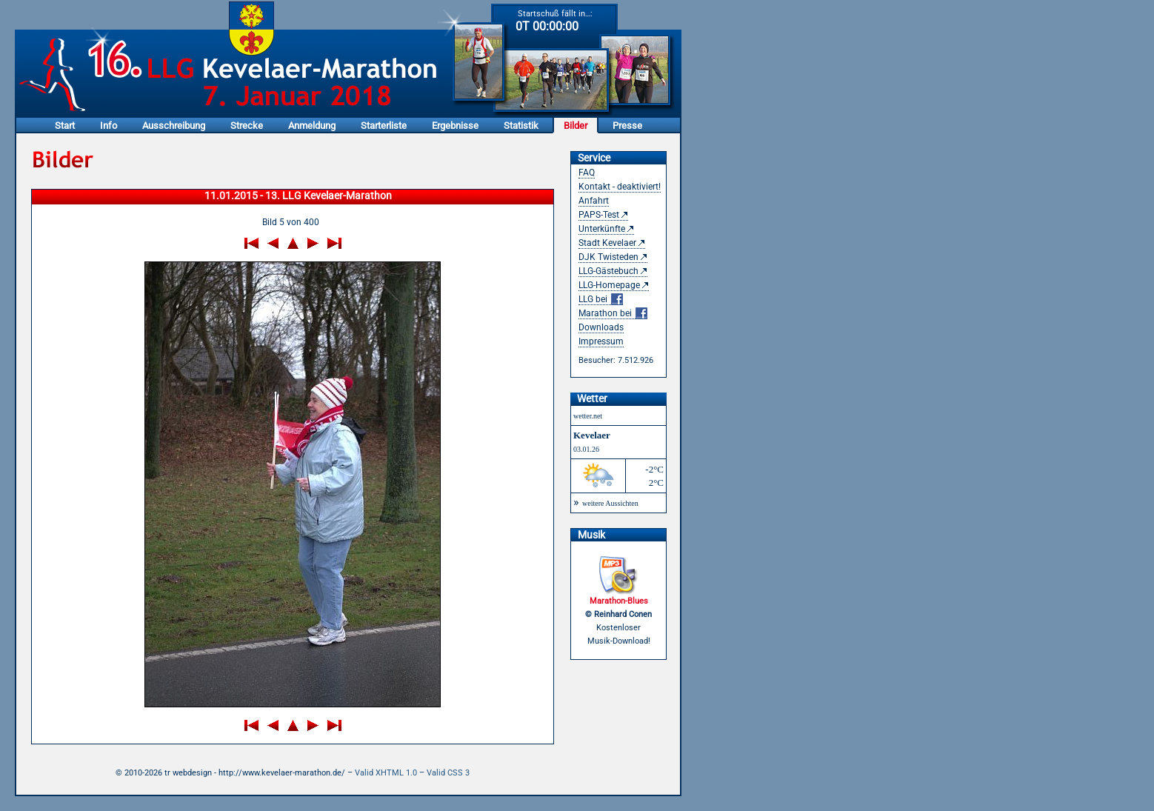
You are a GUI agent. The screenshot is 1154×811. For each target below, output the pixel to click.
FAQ (586, 172)
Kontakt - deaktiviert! (619, 186)
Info (108, 125)
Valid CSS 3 (448, 773)
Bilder (575, 125)
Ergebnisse (455, 125)
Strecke (246, 125)
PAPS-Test (598, 215)
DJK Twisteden (608, 257)
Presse (627, 125)
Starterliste (384, 125)
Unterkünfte (601, 229)
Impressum (601, 341)
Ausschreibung (173, 125)
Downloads (601, 327)
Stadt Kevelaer (607, 243)
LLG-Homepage (609, 285)
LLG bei (600, 299)
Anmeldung (312, 125)
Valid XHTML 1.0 (386, 773)
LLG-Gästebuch (608, 271)
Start (65, 125)
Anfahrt (593, 201)
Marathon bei (612, 313)
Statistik (521, 125)
